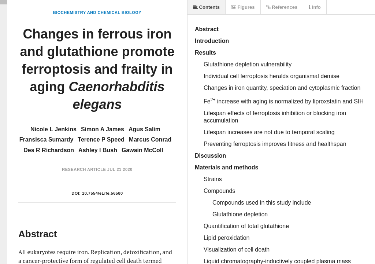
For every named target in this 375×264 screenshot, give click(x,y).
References (282, 7)
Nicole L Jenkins (53, 129)
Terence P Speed (101, 139)
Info (314, 7)
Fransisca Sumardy (46, 139)
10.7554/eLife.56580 (102, 193)
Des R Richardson (48, 150)
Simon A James (102, 129)
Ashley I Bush (97, 150)
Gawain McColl (142, 150)
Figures (243, 7)
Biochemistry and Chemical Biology (97, 12)
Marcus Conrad (150, 139)
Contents (206, 7)
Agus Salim (144, 129)
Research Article (84, 169)
